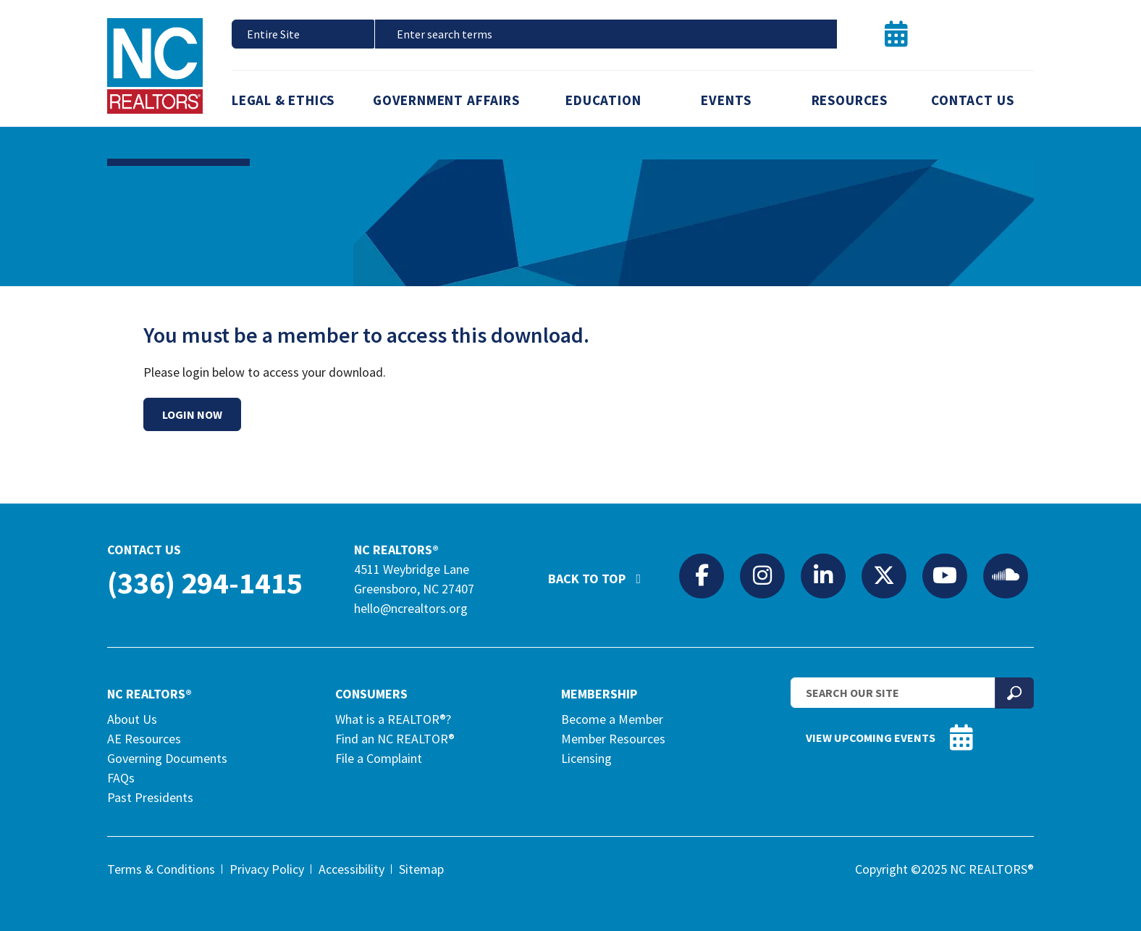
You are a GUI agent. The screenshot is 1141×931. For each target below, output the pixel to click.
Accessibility (351, 869)
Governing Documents (167, 758)
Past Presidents (150, 797)
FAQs (121, 777)
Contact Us (972, 100)
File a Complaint (378, 758)
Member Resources (613, 738)
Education (603, 100)
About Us (132, 719)
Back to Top (601, 572)
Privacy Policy (267, 869)
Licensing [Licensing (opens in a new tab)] (586, 758)
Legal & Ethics (283, 100)
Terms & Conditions (161, 869)
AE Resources (144, 738)
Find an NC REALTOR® (395, 738)
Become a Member (612, 719)
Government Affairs (446, 100)
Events (726, 100)
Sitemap (421, 869)
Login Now (192, 414)
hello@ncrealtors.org (411, 608)
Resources (850, 100)
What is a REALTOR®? (393, 719)
